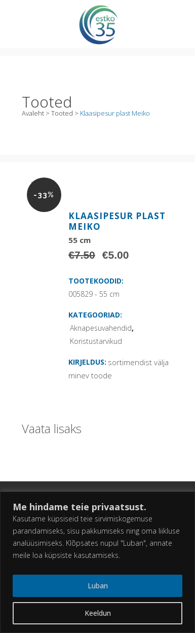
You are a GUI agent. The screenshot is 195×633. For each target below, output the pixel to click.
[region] (97, 562)
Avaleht (33, 113)
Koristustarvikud (96, 341)
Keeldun (98, 613)
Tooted (62, 113)
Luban (98, 585)
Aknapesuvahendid (101, 328)
